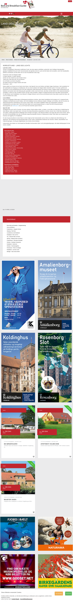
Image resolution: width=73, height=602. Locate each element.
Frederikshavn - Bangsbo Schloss (14, 229)
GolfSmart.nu (15, 105)
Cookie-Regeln (15, 599)
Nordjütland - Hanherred (12, 244)
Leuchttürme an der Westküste (13, 232)
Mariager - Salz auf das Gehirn (13, 251)
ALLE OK (68, 593)
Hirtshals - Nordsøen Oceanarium (14, 242)
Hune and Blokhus (11, 227)
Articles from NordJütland (20, 59)
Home (3, 59)
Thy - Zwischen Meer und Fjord (13, 236)
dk (10, 14)
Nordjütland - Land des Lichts (13, 249)
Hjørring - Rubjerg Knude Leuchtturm (14, 238)
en (12, 14)
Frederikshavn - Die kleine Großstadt (14, 240)
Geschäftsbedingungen (26, 599)
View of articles (9, 59)
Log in (70, 1)
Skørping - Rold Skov (11, 231)
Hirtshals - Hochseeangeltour (13, 246)
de (14, 14)
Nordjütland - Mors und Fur (12, 234)
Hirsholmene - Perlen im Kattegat (14, 247)
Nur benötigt (59, 593)
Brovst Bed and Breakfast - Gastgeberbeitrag (16, 225)
